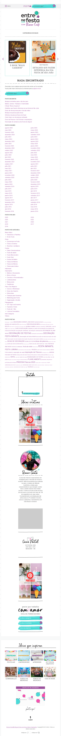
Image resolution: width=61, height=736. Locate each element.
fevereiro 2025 (9, 132)
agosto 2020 (34, 177)
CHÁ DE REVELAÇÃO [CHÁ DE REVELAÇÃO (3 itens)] (21, 328)
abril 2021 (34, 168)
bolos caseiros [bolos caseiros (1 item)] (12, 326)
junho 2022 (8, 155)
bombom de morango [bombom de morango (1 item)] (19, 326)
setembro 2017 (35, 195)
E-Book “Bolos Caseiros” (12, 106)
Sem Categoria (9, 314)
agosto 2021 (34, 164)
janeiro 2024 (34, 139)
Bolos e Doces (11, 275)
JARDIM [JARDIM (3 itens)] (51, 352)
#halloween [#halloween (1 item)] (7, 322)
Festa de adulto (11, 252)
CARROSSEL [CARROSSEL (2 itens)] (49, 326)
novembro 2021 (35, 161)
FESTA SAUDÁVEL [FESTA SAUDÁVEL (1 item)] (27, 349)
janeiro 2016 (34, 211)
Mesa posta (10, 282)
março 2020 (8, 182)
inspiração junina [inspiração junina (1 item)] (45, 352)
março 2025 (34, 130)
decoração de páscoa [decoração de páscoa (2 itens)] (27, 339)
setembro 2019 (9, 186)
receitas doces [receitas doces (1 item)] (38, 362)
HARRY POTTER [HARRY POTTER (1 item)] (40, 349)
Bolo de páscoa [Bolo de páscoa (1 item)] (43, 324)
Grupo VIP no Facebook (30, 687)
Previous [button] (3, 58)
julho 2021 (8, 166)
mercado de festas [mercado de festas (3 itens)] (10, 354)
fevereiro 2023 (9, 146)
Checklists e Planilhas (13, 234)
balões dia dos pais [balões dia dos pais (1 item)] (23, 324)
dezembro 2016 (10, 202)
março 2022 (34, 157)
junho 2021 (34, 166)
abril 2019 (34, 191)
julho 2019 (8, 189)
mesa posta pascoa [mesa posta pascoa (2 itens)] (32, 354)
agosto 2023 (34, 141)
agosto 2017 (9, 198)
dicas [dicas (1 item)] (6, 341)
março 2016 (34, 209)
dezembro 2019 (35, 184)
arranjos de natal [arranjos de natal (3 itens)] (10, 324)
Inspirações (8, 271)
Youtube (30, 375)
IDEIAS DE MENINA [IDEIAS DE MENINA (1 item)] (46, 349)
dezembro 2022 (10, 148)
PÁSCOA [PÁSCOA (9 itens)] (20, 362)
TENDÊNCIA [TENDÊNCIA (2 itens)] (30, 367)
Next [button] (58, 58)
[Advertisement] (30, 518)
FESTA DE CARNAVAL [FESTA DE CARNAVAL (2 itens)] (17, 346)
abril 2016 (8, 209)
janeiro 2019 (8, 195)
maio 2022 (34, 155)
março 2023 (34, 143)
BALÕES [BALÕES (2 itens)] (17, 324)
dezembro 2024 (10, 134)
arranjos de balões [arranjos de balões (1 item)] (47, 322)
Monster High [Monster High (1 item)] (50, 354)
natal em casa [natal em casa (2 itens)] (23, 357)
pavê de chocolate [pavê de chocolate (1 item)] (16, 359)
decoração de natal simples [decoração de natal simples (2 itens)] (15, 339)
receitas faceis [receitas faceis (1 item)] (44, 362)
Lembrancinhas (11, 280)
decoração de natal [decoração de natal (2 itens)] (41, 336)
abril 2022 (8, 157)
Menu (8, 6)
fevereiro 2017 (9, 200)
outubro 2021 (9, 164)
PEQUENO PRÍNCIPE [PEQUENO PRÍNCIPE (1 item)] (24, 359)
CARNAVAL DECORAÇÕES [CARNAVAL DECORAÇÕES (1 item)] (40, 326)
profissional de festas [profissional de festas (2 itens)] (10, 362)
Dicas (6, 239)
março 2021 (8, 170)
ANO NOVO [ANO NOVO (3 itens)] (31, 322)
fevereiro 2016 (9, 211)
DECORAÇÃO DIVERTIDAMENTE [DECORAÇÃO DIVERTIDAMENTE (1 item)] (37, 333)
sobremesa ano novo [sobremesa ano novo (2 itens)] (10, 365)
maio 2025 (8, 130)
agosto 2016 (9, 204)
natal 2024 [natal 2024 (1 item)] (17, 357)
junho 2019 (34, 189)
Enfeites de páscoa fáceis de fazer (15, 115)
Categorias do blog (30, 33)
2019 (6, 224)
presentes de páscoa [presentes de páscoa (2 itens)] (46, 359)
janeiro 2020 (8, 184)
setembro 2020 (9, 177)
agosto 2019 (34, 186)
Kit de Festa (10, 237)
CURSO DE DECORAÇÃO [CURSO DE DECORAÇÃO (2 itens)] (40, 328)
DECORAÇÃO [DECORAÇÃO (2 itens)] (12, 330)
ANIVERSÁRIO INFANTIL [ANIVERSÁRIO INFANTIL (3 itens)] (20, 322)
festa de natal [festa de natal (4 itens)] (27, 346)
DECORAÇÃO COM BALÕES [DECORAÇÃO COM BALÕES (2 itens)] (35, 330)
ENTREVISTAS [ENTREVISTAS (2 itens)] (19, 343)
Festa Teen (10, 257)
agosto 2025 (9, 128)
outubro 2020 (35, 175)
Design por (25, 732)
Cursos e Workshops (13, 289)
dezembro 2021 (10, 161)
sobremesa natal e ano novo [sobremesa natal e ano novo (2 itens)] (30, 365)
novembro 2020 (9, 175)
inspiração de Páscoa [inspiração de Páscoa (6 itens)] (33, 352)
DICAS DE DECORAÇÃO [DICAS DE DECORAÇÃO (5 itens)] (16, 341)
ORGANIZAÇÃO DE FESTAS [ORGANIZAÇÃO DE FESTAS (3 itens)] (35, 357)
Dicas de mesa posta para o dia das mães (17, 110)
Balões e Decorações (13, 273)
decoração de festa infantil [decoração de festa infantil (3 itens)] (28, 336)
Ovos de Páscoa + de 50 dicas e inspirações (18, 119)
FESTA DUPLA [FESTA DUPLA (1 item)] (35, 346)
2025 (6, 217)
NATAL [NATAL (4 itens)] (13, 357)
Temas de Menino (12, 264)
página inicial (37, 88)
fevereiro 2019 (35, 193)
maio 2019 (8, 191)
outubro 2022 (9, 150)
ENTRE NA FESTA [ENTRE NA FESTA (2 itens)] (11, 343)
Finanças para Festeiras (14, 295)
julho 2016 (34, 204)
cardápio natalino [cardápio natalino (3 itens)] (31, 326)
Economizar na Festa (13, 241)
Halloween (8, 268)
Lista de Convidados (13, 311)
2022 (32, 219)
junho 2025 (34, 128)
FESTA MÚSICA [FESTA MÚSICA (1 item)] (21, 349)
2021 (6, 222)
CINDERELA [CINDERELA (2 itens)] (31, 328)
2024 (32, 217)
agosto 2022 (9, 152)
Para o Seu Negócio (11, 286)
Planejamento (9, 302)
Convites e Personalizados (15, 277)
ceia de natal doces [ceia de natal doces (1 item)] (11, 328)
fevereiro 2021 (35, 170)
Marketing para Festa (13, 298)
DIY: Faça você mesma (14, 304)
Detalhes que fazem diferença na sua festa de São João (22, 108)
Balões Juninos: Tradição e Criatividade (17, 104)
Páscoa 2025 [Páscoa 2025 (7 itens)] (29, 362)
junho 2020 (34, 180)
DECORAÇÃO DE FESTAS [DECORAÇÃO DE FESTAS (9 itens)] (20, 333)
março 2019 (8, 193)
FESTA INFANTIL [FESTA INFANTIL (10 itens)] (46, 346)
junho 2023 (8, 143)
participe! (30, 709)
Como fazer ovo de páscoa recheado (16, 117)
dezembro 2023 (10, 141)
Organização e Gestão (13, 300)
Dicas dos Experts (12, 291)
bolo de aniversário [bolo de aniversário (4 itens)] (33, 324)
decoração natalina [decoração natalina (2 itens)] (38, 339)
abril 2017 (34, 198)
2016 (6, 226)
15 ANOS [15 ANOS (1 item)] (11, 322)
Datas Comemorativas (13, 250)
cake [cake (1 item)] (24, 326)
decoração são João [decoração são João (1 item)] (47, 339)
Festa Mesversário (12, 255)
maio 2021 (8, 168)
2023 (6, 219)
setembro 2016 (35, 202)
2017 (32, 224)
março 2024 (8, 139)
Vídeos (7, 316)
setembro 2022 (35, 150)
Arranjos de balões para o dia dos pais (16, 101)
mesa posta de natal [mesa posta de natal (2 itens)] (22, 354)
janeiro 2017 (34, 200)
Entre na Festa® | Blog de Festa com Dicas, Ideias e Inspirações (21, 727)
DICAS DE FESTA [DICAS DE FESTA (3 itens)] (30, 341)
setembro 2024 (35, 134)
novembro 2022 (35, 148)
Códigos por (36, 732)
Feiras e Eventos (12, 243)
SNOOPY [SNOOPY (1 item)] (48, 362)
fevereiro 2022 (9, 159)
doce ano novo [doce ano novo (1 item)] (50, 341)
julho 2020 (8, 180)
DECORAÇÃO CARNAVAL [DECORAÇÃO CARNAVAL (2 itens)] (22, 330)
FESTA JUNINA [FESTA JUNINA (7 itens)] (11, 349)
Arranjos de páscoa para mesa (14, 113)
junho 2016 (8, 207)
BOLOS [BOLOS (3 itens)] (7, 326)
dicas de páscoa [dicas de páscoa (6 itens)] (41, 341)
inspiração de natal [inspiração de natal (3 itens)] (18, 352)
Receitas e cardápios (13, 246)
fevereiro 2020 (35, 182)
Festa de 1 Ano (11, 309)
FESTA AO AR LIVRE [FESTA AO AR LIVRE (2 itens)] (34, 343)
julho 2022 (34, 152)
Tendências (10, 284)
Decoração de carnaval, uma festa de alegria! (18, 122)
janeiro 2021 (8, 173)
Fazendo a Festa (12, 307)
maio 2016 (34, 207)
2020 (32, 222)
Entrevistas (10, 293)
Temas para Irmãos (12, 266)
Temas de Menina (12, 262)
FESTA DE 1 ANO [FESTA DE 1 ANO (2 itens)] (43, 343)
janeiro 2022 (34, 159)
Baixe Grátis (8, 232)
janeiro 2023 (34, 146)
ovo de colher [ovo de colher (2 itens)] (46, 357)
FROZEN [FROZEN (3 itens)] (34, 349)
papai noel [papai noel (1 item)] (11, 359)
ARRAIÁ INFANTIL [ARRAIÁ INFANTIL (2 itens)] (39, 322)
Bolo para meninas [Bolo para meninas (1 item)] (49, 324)
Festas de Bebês (12, 259)
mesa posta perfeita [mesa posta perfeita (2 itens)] (43, 354)
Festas (7, 248)
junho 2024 (34, 137)
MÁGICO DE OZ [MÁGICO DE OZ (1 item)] (7, 357)
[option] (17, 58)
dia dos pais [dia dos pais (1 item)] (53, 339)
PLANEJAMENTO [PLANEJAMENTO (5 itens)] (34, 359)
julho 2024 (8, 137)
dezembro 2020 (35, 173)
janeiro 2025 (34, 132)
